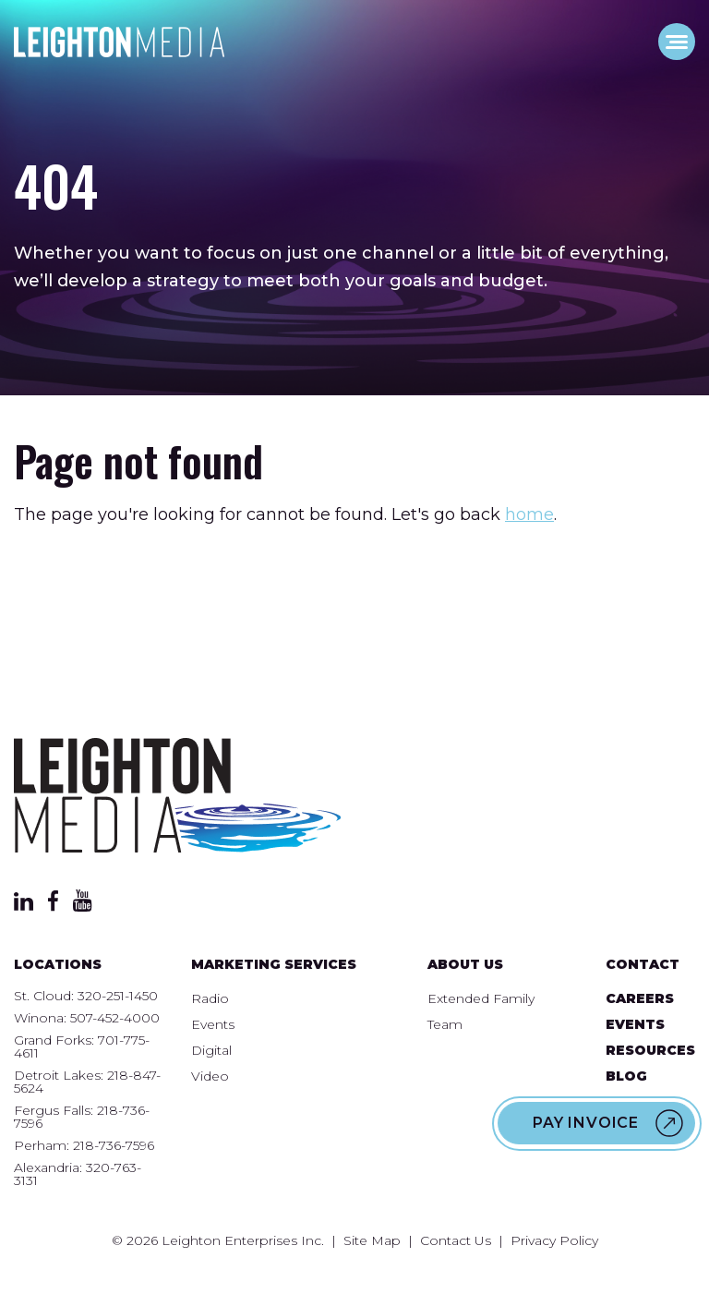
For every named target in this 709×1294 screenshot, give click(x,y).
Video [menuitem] (210, 1076)
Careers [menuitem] (640, 998)
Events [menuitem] (212, 1024)
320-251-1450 (118, 995)
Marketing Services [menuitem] (273, 964)
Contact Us (455, 1240)
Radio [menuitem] (210, 998)
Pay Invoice (586, 1122)
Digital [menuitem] (211, 1050)
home (529, 514)
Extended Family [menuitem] (481, 998)
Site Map (372, 1240)
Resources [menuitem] (650, 1050)
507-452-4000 (115, 1018)
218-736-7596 (113, 1145)
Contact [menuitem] (642, 964)
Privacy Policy (554, 1240)
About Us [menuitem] (465, 964)
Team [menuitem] (445, 1024)
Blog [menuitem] (626, 1076)
